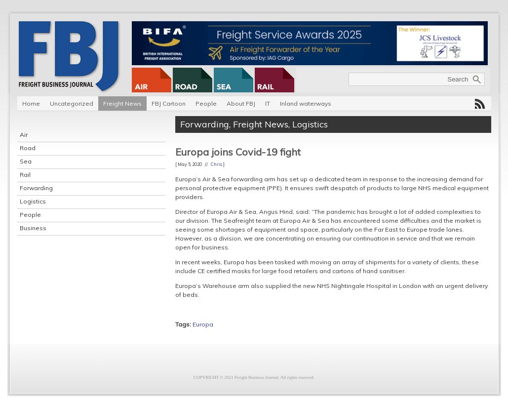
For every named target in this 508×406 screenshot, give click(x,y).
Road (28, 148)
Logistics (33, 201)
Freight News (122, 103)
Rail (25, 174)
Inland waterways (305, 103)
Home (31, 103)
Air (24, 134)
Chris (216, 164)
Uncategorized (71, 103)
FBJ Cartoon (169, 103)
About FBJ (241, 103)
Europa (203, 324)
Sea (26, 161)
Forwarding (36, 188)
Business (33, 228)
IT (267, 103)
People (206, 103)
